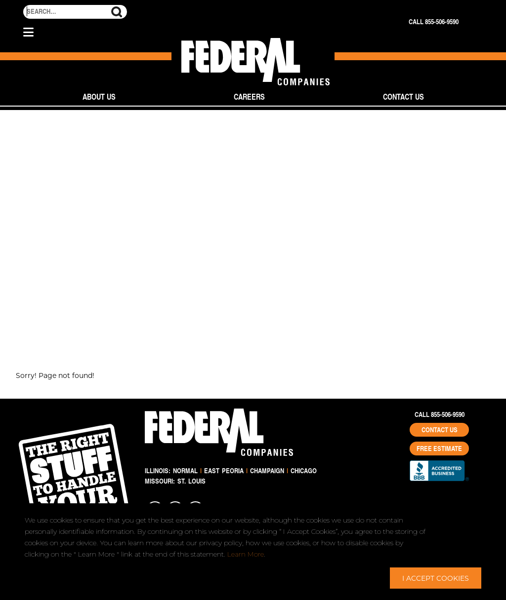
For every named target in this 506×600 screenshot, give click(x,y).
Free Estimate (439, 448)
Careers (249, 96)
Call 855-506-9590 (434, 21)
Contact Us (403, 96)
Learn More (245, 554)
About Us (99, 96)
